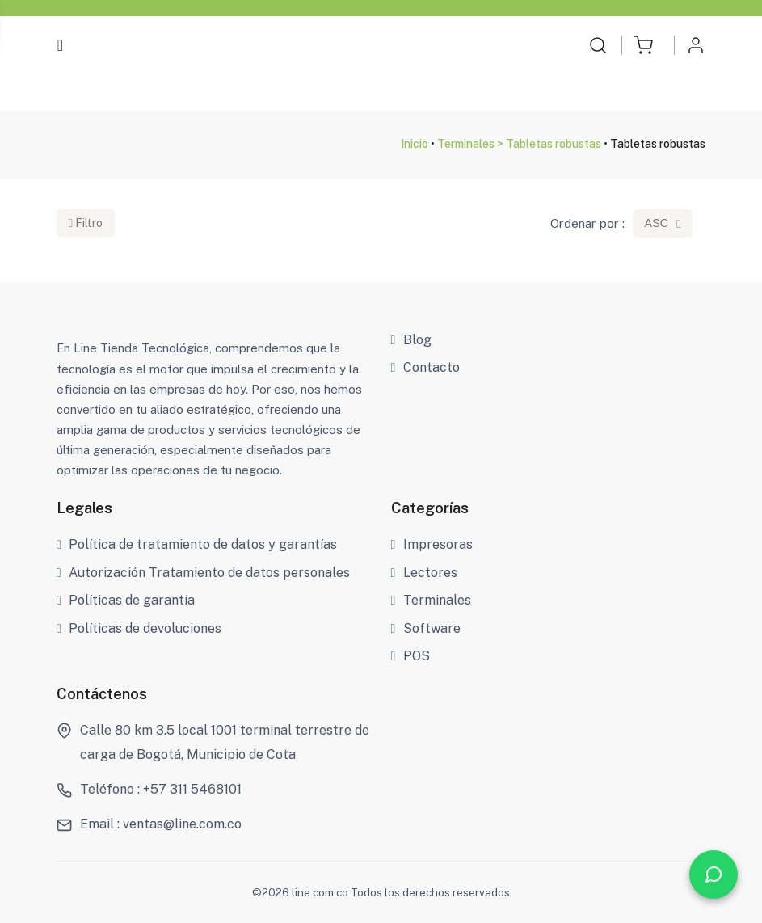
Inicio (414, 143)
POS (411, 656)
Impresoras (432, 544)
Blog (411, 340)
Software (426, 628)
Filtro (86, 223)
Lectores (424, 572)
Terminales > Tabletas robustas (519, 143)
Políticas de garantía (126, 600)
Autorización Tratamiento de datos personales (204, 572)
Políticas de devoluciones (139, 628)
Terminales (431, 600)
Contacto (426, 367)
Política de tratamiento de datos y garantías (197, 544)
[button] (643, 45)
